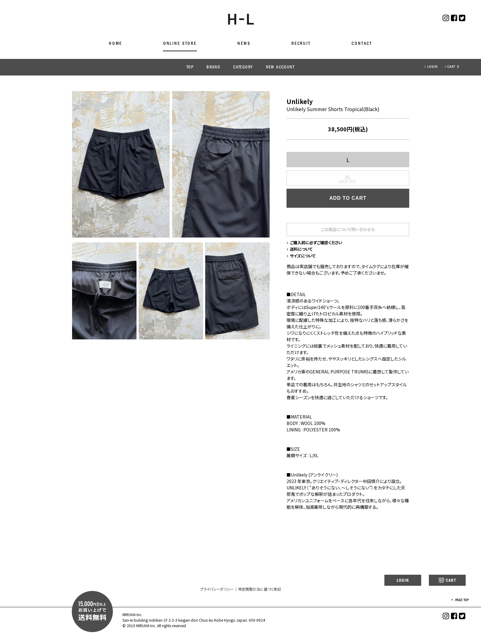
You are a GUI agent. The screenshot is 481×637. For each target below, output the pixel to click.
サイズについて (302, 258)
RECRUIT (301, 43)
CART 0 (452, 67)
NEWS (243, 43)
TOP (190, 67)
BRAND (213, 67)
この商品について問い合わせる (348, 230)
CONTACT (362, 43)
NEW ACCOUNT (280, 67)
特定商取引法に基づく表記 (259, 591)
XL (348, 177)
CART (442, 582)
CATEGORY (243, 67)
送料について (300, 251)
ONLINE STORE (180, 43)
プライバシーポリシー (217, 591)
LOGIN (431, 67)
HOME (115, 43)
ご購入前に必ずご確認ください (316, 244)
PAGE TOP (456, 602)
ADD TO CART (348, 198)
